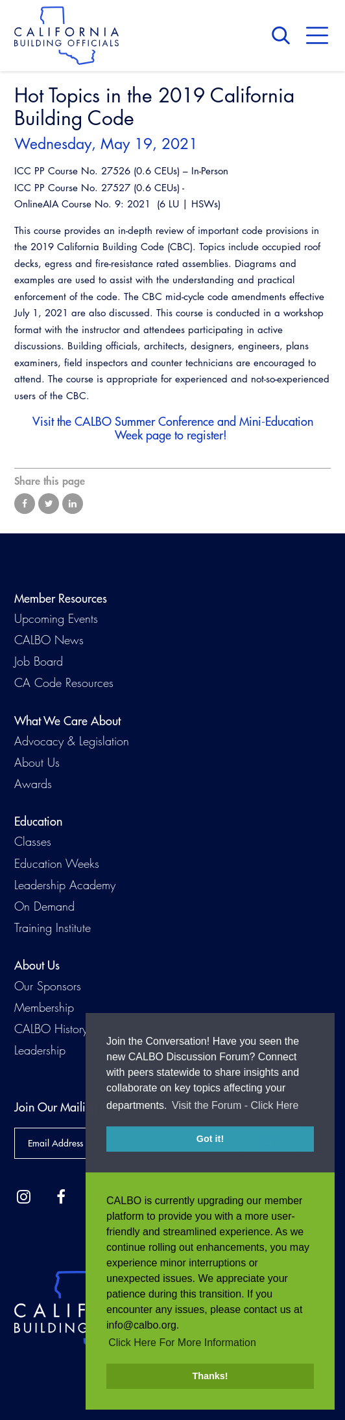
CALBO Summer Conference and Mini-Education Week (194, 428)
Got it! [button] (210, 1139)
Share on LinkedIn (72, 503)
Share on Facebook (24, 503)
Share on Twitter (48, 503)
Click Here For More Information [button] (182, 1342)
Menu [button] (317, 35)
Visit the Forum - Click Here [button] (235, 1105)
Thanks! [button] (210, 1376)
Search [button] (284, 35)
